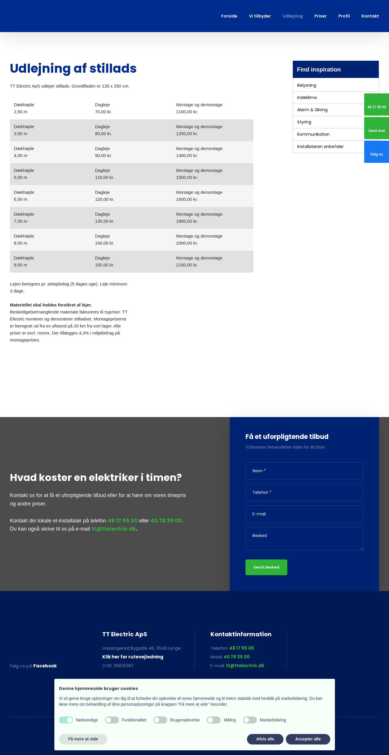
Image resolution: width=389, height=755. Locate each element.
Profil (344, 16)
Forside (229, 16)
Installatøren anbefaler (320, 146)
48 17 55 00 (123, 520)
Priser (320, 16)
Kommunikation (313, 134)
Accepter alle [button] (308, 739)
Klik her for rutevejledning (132, 657)
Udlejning (293, 16)
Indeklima (307, 97)
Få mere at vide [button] (83, 739)
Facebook (45, 666)
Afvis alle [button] (265, 739)
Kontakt (370, 16)
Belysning (306, 85)
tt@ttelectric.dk (113, 528)
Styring (304, 122)
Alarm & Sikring (312, 110)
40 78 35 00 (166, 520)
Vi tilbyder (260, 16)
